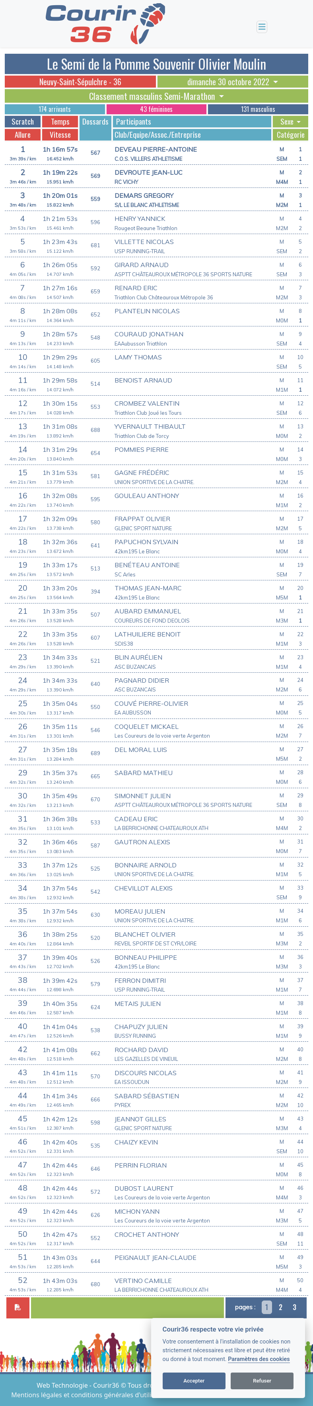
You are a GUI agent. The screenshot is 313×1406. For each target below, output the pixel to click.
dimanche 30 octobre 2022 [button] (229, 82)
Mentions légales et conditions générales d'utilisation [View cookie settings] (91, 1394)
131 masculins (258, 109)
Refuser (262, 1381)
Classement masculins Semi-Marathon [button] (153, 96)
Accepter (193, 1381)
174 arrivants (55, 109)
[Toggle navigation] (262, 27)
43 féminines (156, 109)
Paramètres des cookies (259, 1359)
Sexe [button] (287, 121)
